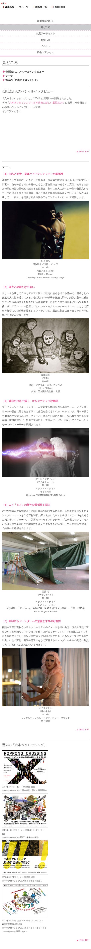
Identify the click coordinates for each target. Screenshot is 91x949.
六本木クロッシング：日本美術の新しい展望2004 (36, 102)
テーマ (8, 76)
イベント (45, 46)
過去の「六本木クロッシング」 (21, 80)
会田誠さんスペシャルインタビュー (23, 71)
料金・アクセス (45, 52)
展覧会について (45, 20)
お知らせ (45, 40)
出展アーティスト (45, 33)
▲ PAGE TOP (82, 151)
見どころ (45, 27)
